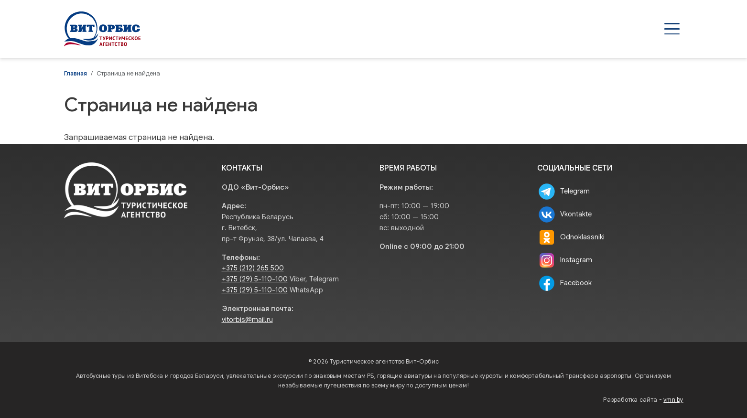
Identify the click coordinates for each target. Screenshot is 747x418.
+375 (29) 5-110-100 (255, 279)
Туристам (553, 28)
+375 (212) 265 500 (253, 268)
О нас (603, 28)
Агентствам (490, 28)
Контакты (654, 28)
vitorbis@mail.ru (247, 319)
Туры (423, 28)
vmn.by (673, 400)
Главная (75, 73)
